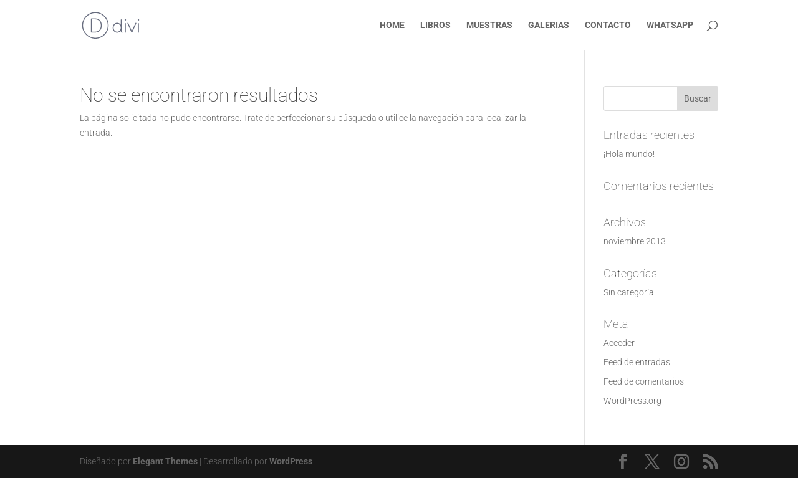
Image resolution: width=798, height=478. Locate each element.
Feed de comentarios (643, 381)
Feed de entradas (636, 362)
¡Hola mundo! (629, 154)
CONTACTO (608, 25)
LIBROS (435, 25)
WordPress (290, 461)
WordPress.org (632, 401)
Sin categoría (628, 292)
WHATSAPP (670, 25)
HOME (392, 25)
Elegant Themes (165, 461)
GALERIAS (548, 25)
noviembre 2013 (634, 241)
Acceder (619, 343)
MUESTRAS (489, 25)
